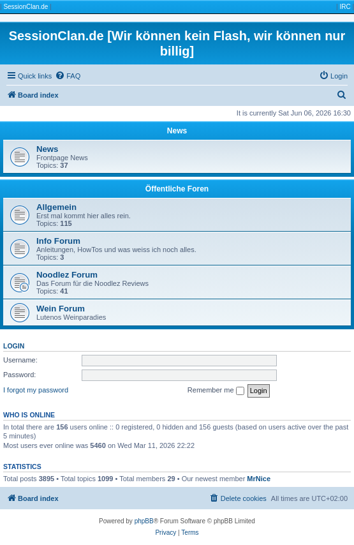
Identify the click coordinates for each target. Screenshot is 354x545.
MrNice (258, 478)
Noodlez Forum (67, 275)
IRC (344, 6)
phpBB (144, 521)
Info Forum (58, 241)
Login (13, 346)
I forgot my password (35, 390)
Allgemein (56, 207)
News (177, 130)
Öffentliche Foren (177, 188)
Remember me (216, 390)
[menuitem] (67, 76)
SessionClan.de (25, 6)
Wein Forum (60, 308)
